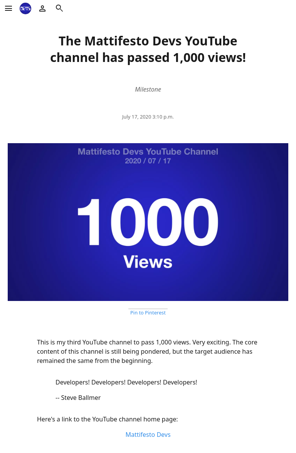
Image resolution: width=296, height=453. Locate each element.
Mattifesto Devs (147, 434)
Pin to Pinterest (148, 312)
